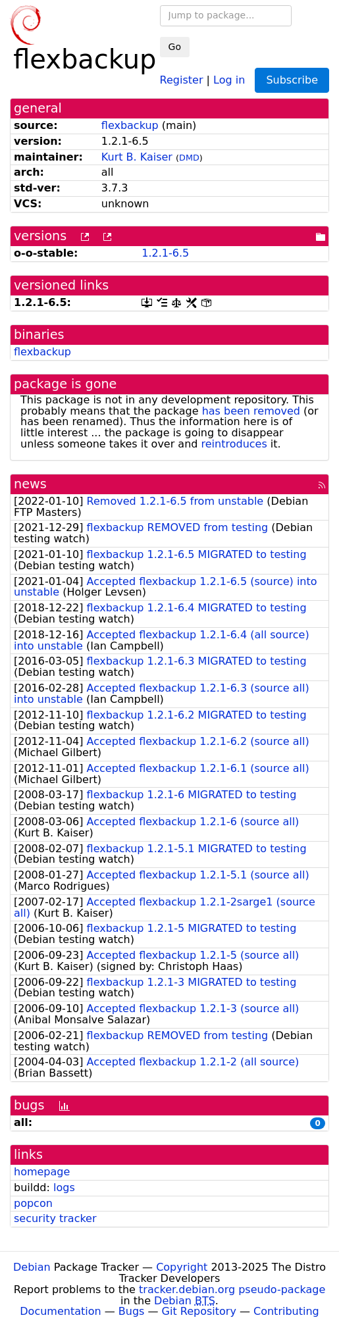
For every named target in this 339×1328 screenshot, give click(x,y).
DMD (189, 158)
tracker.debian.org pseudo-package (232, 1289)
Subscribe (292, 80)
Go (175, 46)
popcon (33, 1203)
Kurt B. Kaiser (136, 157)
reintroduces (234, 444)
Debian (32, 1267)
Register (181, 79)
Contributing (286, 1311)
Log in (229, 79)
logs (64, 1187)
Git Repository (199, 1311)
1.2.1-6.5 (165, 253)
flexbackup (130, 125)
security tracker (55, 1218)
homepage (42, 1171)
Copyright (181, 1267)
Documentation (60, 1311)
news (30, 484)
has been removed (251, 411)
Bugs (131, 1311)
